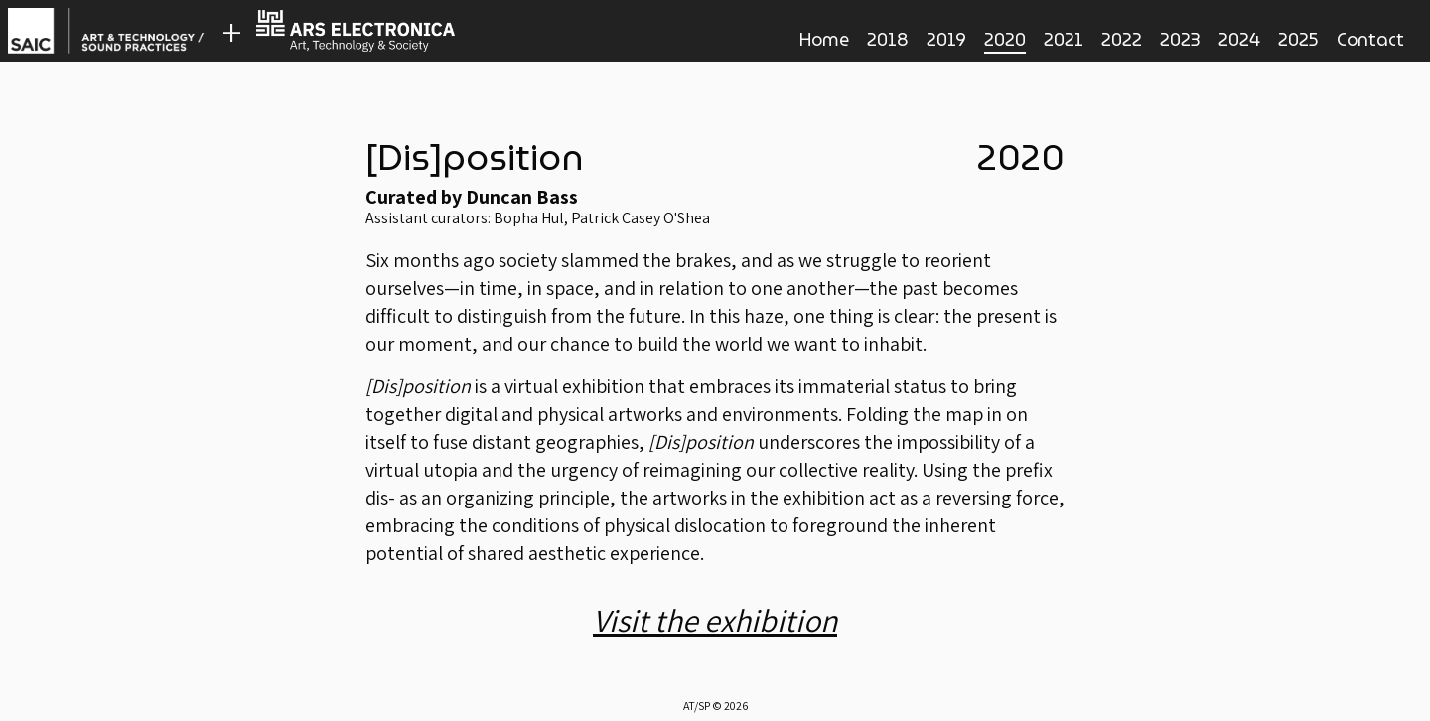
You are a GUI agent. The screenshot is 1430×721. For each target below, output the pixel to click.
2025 (1298, 39)
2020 (1005, 40)
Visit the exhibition (715, 620)
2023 (1180, 39)
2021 (1063, 39)
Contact (1370, 39)
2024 (1239, 39)
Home (824, 39)
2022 (1121, 39)
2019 (946, 39)
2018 (888, 39)
